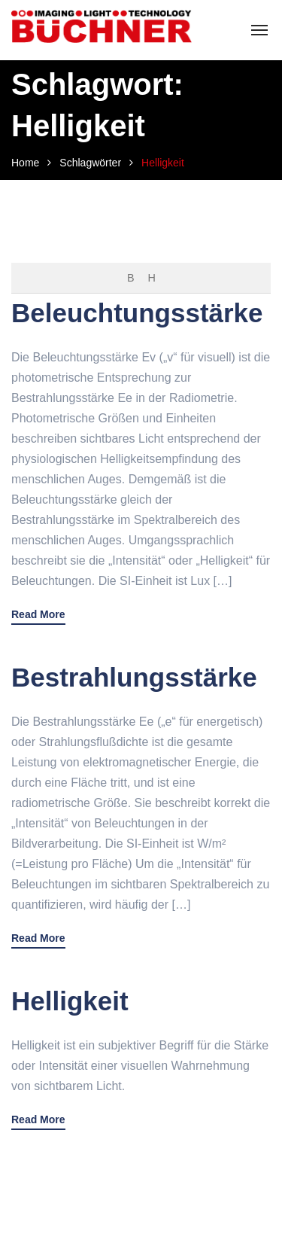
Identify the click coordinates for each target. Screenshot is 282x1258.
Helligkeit (70, 1001)
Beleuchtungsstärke (137, 312)
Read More (38, 614)
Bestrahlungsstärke (134, 677)
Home (25, 163)
